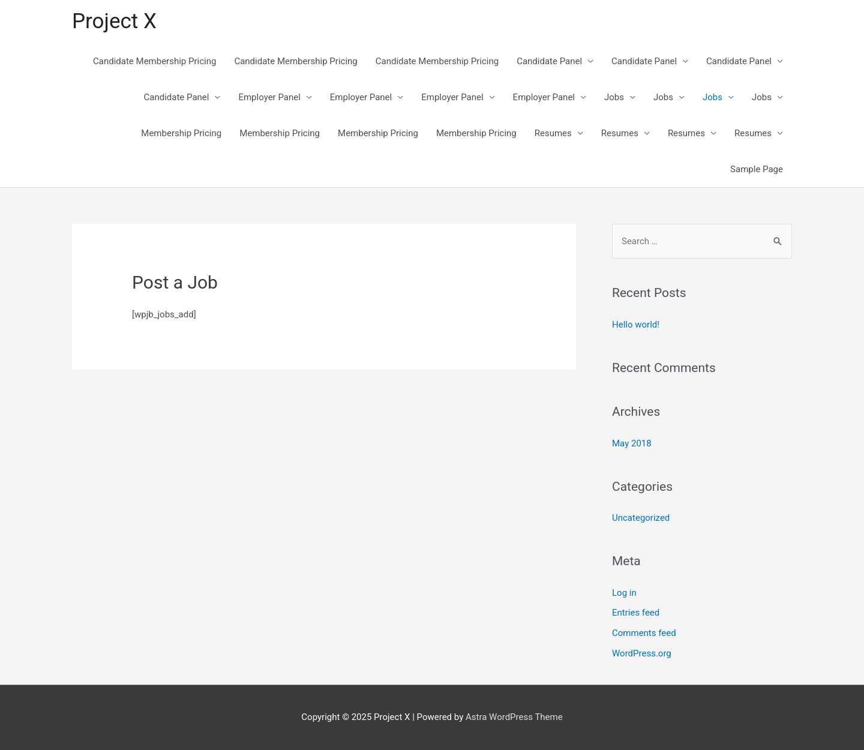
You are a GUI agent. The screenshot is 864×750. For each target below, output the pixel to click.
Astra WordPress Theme (514, 717)
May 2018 (632, 443)
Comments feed (644, 633)
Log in (624, 592)
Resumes (553, 133)
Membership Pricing (181, 133)
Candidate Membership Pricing (154, 61)
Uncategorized (641, 517)
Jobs (614, 97)
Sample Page (756, 169)
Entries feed (635, 612)
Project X (114, 21)
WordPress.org (641, 653)
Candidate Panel (549, 61)
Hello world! (635, 324)
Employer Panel (269, 97)
